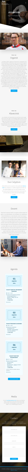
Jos (4, 2)
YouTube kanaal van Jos (11, 400)
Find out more (8, 302)
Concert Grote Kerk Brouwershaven (14, 356)
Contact (14, 90)
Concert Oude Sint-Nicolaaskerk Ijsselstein (14, 290)
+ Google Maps (10, 299)
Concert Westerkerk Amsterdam (14, 323)
